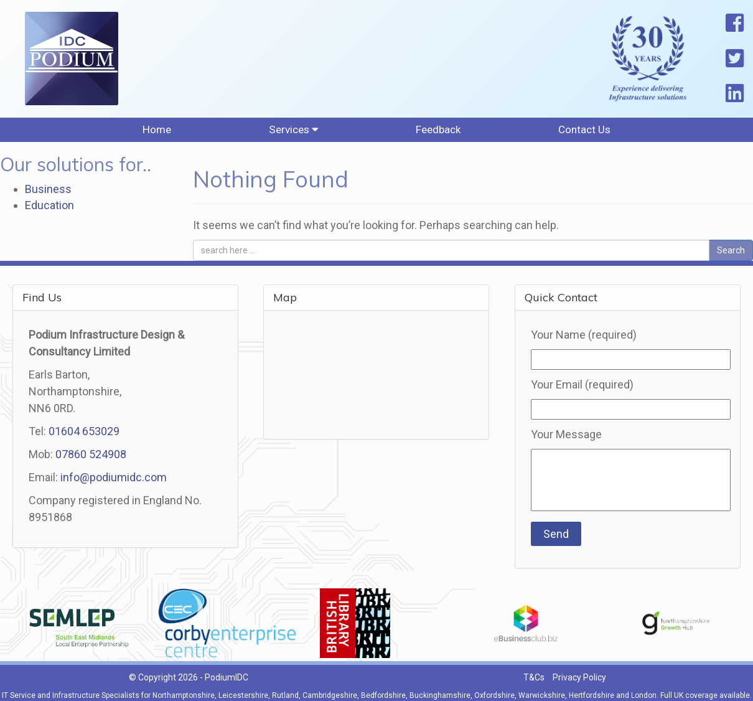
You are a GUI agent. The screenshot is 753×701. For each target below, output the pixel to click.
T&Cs (534, 685)
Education (49, 212)
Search (731, 258)
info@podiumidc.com (113, 484)
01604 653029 (84, 438)
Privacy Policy (579, 685)
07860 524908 (90, 461)
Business (48, 197)
